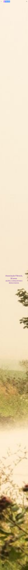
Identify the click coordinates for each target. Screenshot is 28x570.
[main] (14, 285)
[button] (1, 1)
